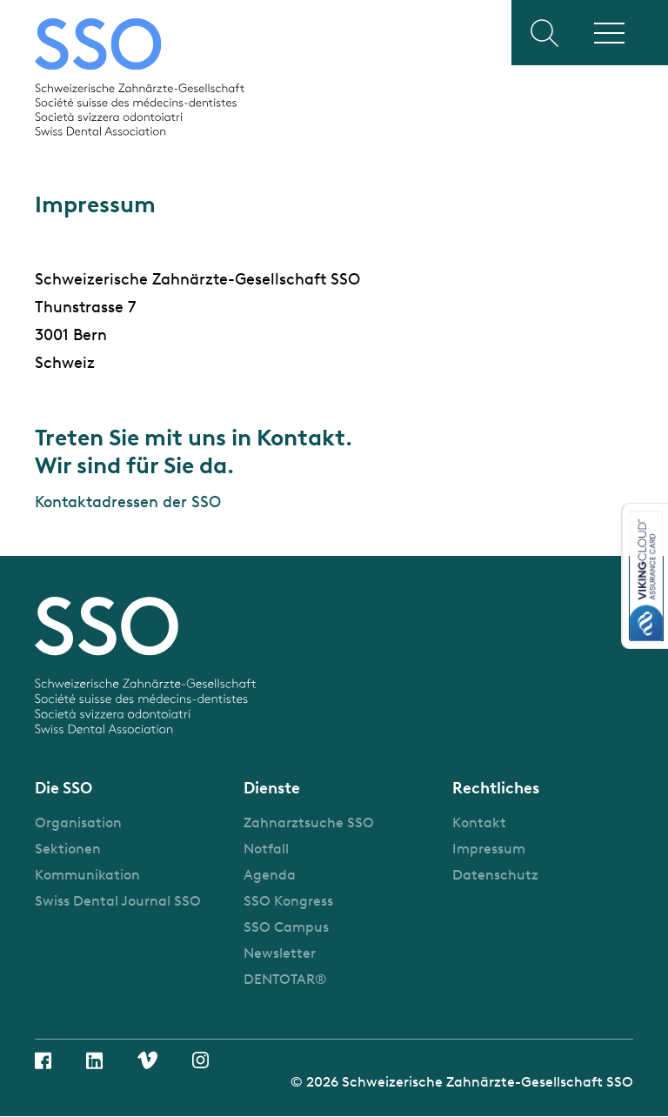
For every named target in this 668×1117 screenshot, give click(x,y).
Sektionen (68, 848)
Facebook (43, 1060)
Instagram (200, 1060)
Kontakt (479, 822)
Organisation (78, 822)
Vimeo (147, 1060)
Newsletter (280, 953)
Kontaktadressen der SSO (128, 502)
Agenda (270, 874)
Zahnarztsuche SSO (309, 822)
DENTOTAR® (285, 979)
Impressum (488, 848)
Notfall (266, 848)
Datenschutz (495, 874)
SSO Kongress (288, 901)
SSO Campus (286, 927)
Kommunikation (87, 874)
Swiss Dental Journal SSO (118, 901)
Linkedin (94, 1060)
